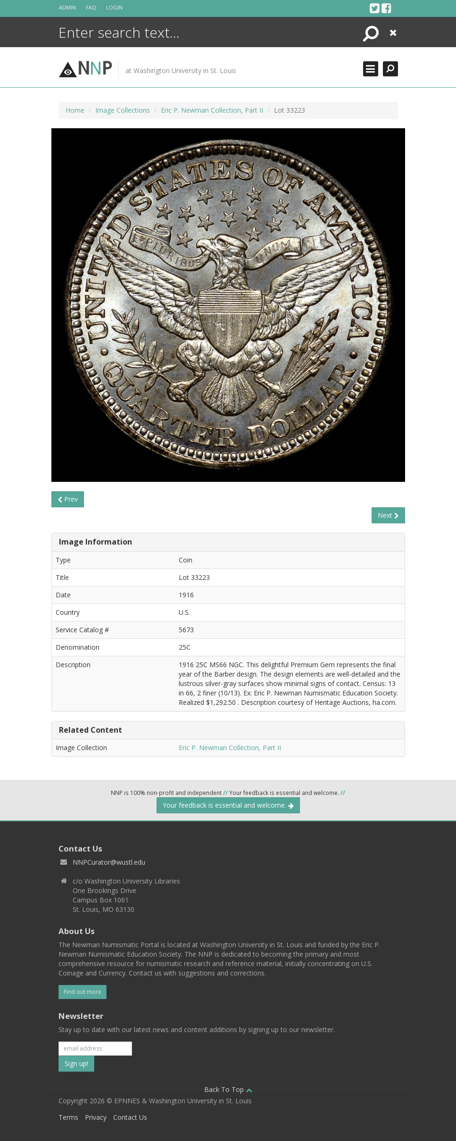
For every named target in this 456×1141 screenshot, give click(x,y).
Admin (67, 7)
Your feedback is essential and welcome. (228, 805)
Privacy (96, 1117)
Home (75, 110)
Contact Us (130, 1117)
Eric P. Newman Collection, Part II (212, 110)
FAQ (91, 7)
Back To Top (228, 1089)
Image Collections (122, 110)
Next (388, 515)
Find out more (82, 992)
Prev (68, 499)
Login (114, 7)
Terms (68, 1117)
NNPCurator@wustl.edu (109, 862)
